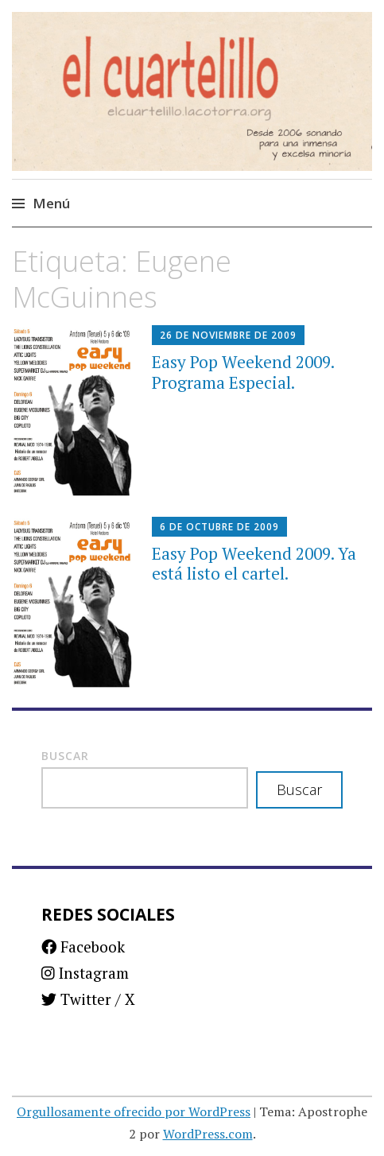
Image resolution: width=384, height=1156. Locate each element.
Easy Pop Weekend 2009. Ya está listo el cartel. (254, 563)
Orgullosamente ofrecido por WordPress (133, 1111)
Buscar (65, 755)
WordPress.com (208, 1133)
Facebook (83, 946)
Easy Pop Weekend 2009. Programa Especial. (243, 372)
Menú (51, 203)
